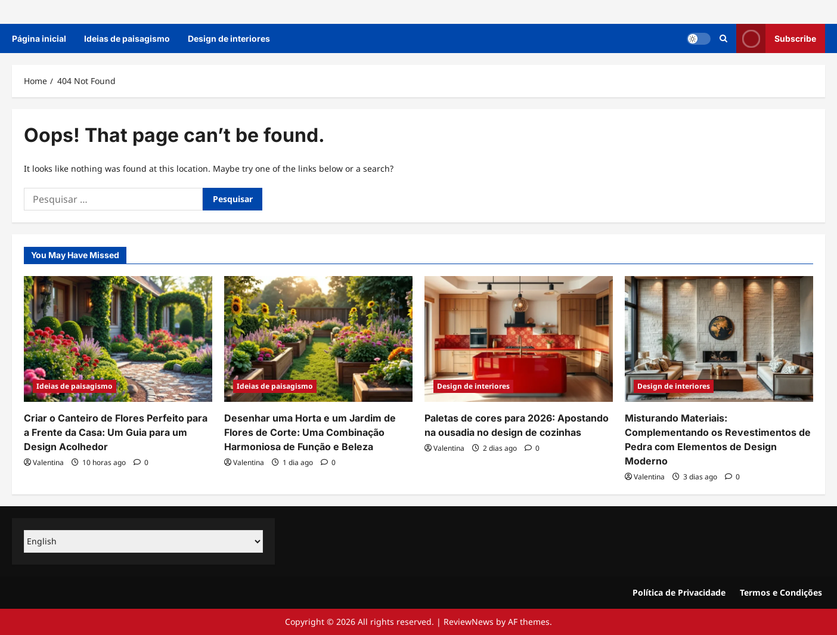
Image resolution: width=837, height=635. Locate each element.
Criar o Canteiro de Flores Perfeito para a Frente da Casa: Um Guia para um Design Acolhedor (115, 432)
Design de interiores (229, 38)
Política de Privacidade (679, 592)
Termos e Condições (781, 592)
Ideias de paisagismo (127, 38)
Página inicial (39, 38)
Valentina (48, 462)
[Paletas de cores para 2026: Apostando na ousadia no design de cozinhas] (518, 339)
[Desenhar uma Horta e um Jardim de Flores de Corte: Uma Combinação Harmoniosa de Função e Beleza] (318, 339)
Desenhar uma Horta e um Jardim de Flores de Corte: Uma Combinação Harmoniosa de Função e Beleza (310, 432)
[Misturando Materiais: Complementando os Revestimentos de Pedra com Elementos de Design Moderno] (719, 339)
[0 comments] (141, 462)
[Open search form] (723, 38)
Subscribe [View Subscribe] (776, 38)
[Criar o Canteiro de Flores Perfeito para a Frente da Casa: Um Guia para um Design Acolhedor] (118, 339)
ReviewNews (469, 621)
